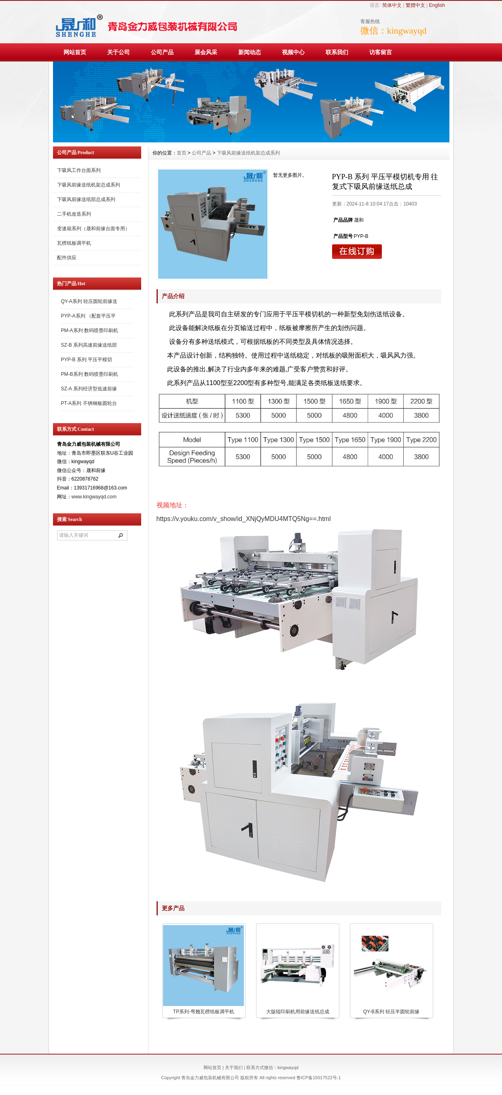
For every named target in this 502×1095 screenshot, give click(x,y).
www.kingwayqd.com (94, 497)
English (437, 5)
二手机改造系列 (74, 214)
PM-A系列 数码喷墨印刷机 (89, 330)
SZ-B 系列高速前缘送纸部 (89, 345)
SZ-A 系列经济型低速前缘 (89, 389)
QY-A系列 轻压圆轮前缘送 (89, 301)
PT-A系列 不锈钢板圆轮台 (89, 403)
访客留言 (380, 52)
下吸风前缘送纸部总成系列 (86, 199)
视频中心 (293, 52)
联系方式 (255, 1067)
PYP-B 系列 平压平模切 (86, 359)
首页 (181, 153)
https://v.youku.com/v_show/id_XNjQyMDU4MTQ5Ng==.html (244, 518)
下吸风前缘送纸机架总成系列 (88, 185)
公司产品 (162, 52)
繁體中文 (415, 5)
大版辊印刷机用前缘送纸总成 (297, 1012)
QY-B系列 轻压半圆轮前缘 (391, 1012)
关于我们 (234, 1067)
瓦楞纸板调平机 (74, 243)
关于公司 (118, 52)
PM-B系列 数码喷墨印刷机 (89, 374)
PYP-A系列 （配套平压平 (88, 316)
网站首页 (75, 52)
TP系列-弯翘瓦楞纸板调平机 (203, 1012)
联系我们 (337, 52)
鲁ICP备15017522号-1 (319, 1077)
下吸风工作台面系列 (79, 170)
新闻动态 (249, 52)
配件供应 (66, 258)
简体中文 (392, 5)
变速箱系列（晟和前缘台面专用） (93, 228)
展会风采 (206, 52)
